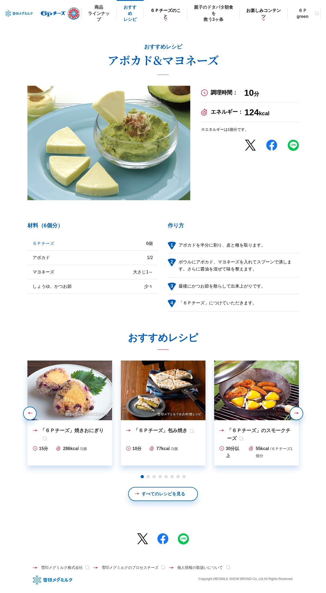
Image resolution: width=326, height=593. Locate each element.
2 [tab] (148, 476)
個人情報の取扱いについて (200, 567)
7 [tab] (178, 476)
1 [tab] (142, 476)
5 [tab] (166, 476)
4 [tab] (160, 476)
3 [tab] (154, 476)
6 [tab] (172, 476)
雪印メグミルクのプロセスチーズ (130, 567)
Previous (36, 413)
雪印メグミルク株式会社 (62, 567)
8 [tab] (184, 476)
